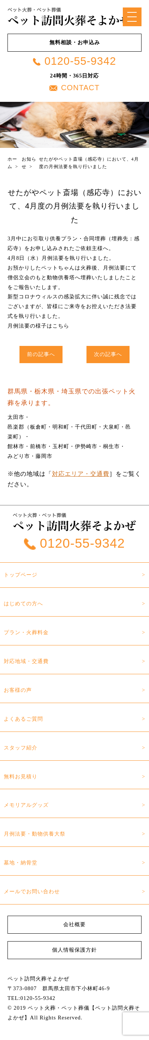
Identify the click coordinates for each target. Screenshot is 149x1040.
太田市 (15, 417)
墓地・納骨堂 (20, 863)
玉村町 (60, 446)
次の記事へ (108, 354)
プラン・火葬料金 (26, 632)
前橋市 (38, 446)
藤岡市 (44, 456)
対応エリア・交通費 (80, 474)
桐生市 (111, 446)
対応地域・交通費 (26, 661)
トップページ (20, 575)
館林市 (15, 446)
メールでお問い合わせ (32, 891)
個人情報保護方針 (74, 950)
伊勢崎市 (86, 446)
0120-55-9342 (74, 61)
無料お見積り (20, 776)
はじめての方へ (23, 603)
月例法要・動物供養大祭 (35, 834)
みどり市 (18, 456)
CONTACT (74, 87)
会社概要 (74, 924)
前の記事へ (41, 354)
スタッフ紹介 (20, 748)
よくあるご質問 (23, 719)
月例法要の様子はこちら (38, 326)
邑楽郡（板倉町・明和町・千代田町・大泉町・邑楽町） (69, 432)
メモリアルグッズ (26, 805)
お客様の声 (18, 690)
